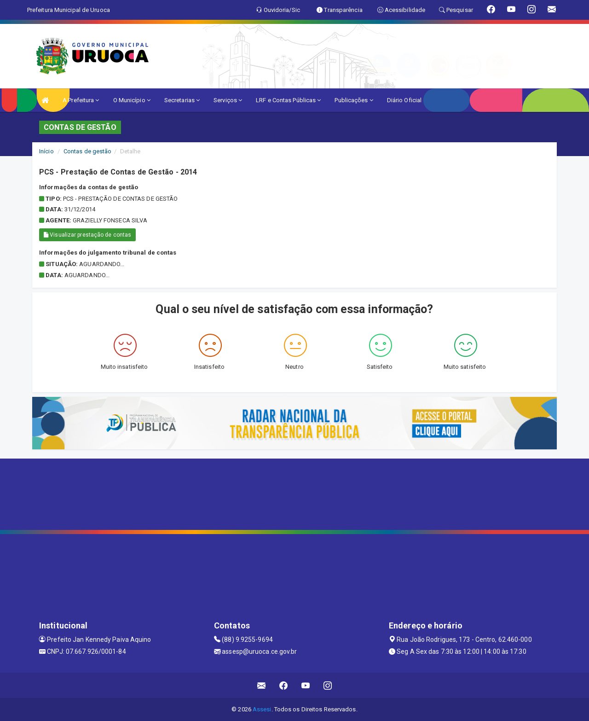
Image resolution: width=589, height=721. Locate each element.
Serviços (228, 100)
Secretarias (182, 100)
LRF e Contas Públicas (288, 100)
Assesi (262, 709)
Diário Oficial (404, 100)
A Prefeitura (81, 100)
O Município (131, 100)
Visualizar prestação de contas (87, 235)
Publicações (354, 100)
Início (46, 151)
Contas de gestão (88, 151)
